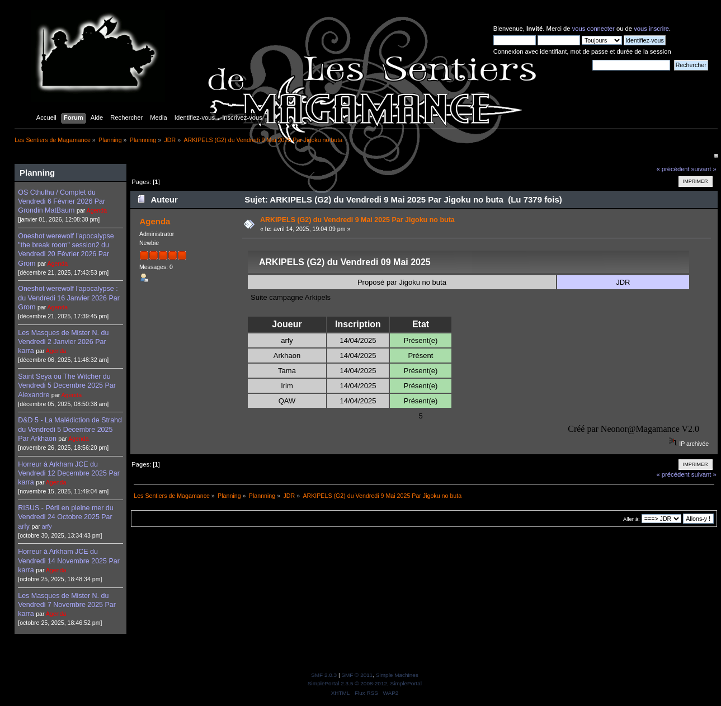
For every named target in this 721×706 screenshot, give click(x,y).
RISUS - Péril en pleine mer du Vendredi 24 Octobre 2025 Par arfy (65, 517)
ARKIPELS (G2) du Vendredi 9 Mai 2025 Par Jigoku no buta (357, 220)
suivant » (704, 169)
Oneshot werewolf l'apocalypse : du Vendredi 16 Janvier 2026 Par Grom (69, 297)
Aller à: (631, 519)
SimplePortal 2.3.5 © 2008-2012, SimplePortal (365, 683)
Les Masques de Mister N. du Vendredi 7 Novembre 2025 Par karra (67, 605)
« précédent (672, 169)
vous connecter (593, 28)
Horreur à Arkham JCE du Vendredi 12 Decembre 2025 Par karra (69, 473)
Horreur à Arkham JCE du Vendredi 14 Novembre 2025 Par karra (69, 560)
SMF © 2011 (357, 675)
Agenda (97, 210)
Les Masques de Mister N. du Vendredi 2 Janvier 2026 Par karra (63, 342)
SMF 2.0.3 (324, 675)
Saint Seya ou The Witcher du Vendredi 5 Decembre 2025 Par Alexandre (67, 385)
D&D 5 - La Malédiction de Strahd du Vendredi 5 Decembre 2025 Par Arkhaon (70, 429)
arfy (47, 526)
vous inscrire (651, 28)
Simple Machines (397, 675)
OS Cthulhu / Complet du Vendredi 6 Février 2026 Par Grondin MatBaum (61, 201)
